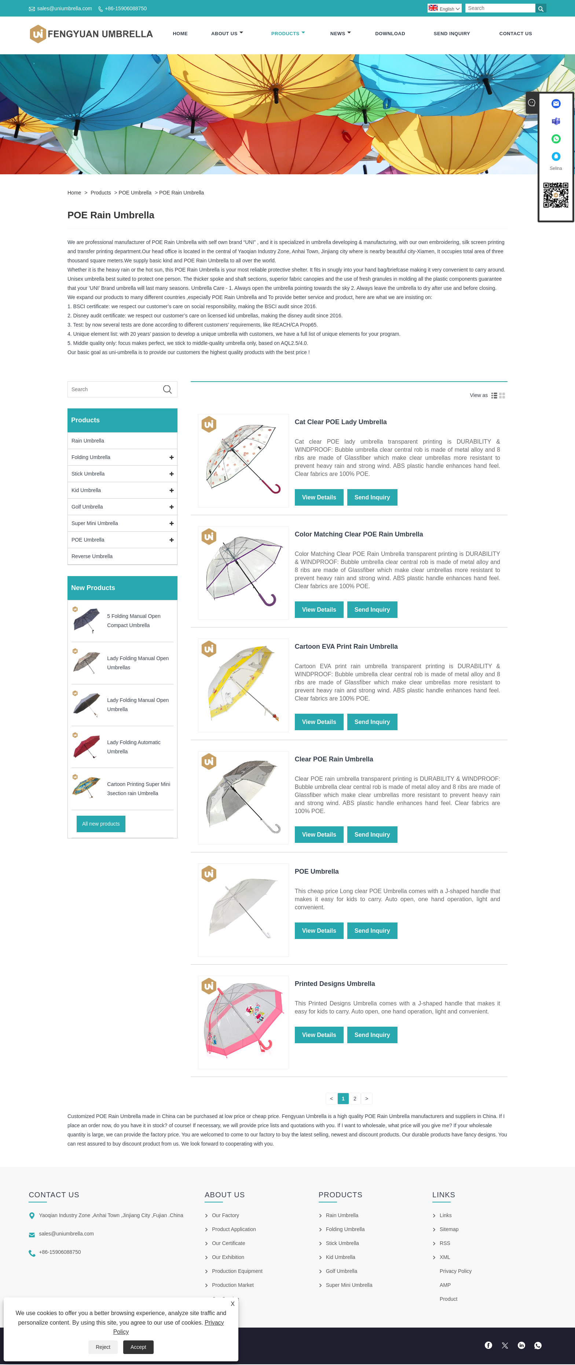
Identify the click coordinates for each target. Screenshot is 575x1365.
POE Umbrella (135, 193)
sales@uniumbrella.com (64, 8)
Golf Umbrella (87, 507)
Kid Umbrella (86, 491)
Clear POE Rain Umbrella (334, 759)
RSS (445, 1244)
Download (390, 34)
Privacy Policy (456, 1272)
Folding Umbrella (91, 458)
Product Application (234, 1230)
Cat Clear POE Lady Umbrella (341, 422)
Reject (103, 1347)
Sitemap (449, 1230)
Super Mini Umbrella (95, 524)
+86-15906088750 (126, 8)
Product (448, 1300)
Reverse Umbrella (92, 557)
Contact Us (515, 34)
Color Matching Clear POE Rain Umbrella (359, 534)
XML (445, 1258)
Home (180, 34)
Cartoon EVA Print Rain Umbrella (346, 647)
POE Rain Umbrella (181, 193)
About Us (227, 34)
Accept (138, 1347)
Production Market (233, 1286)
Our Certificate (228, 1244)
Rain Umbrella (88, 441)
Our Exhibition (228, 1258)
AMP (445, 1286)
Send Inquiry (452, 34)
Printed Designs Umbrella (335, 984)
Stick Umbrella (88, 474)
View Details (319, 498)
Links (446, 1216)
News (340, 34)
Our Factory (225, 1216)
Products (288, 34)
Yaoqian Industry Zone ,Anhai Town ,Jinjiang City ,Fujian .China (111, 1216)
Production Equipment (237, 1272)
